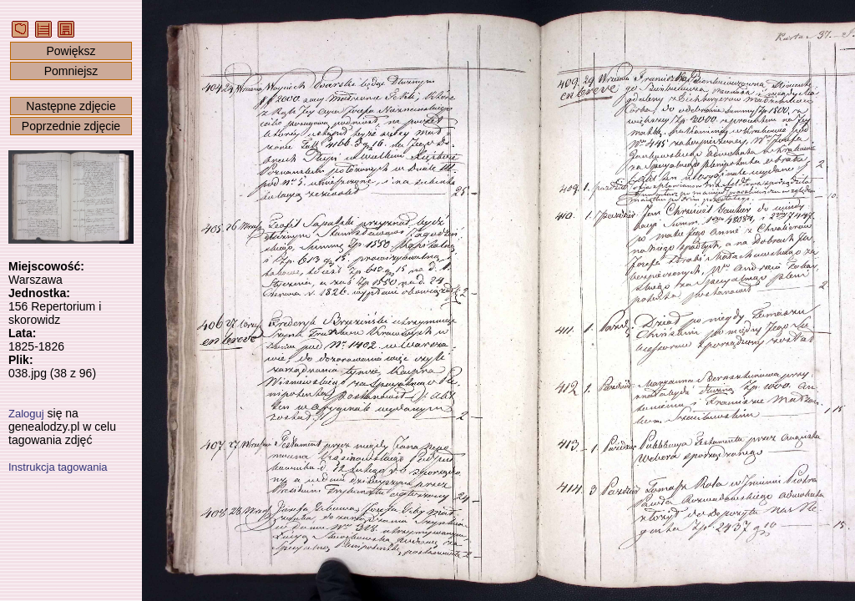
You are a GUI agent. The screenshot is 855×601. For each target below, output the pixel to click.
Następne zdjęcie (70, 106)
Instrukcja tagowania (58, 467)
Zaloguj (26, 413)
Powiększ (70, 51)
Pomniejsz (71, 71)
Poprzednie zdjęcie (71, 126)
